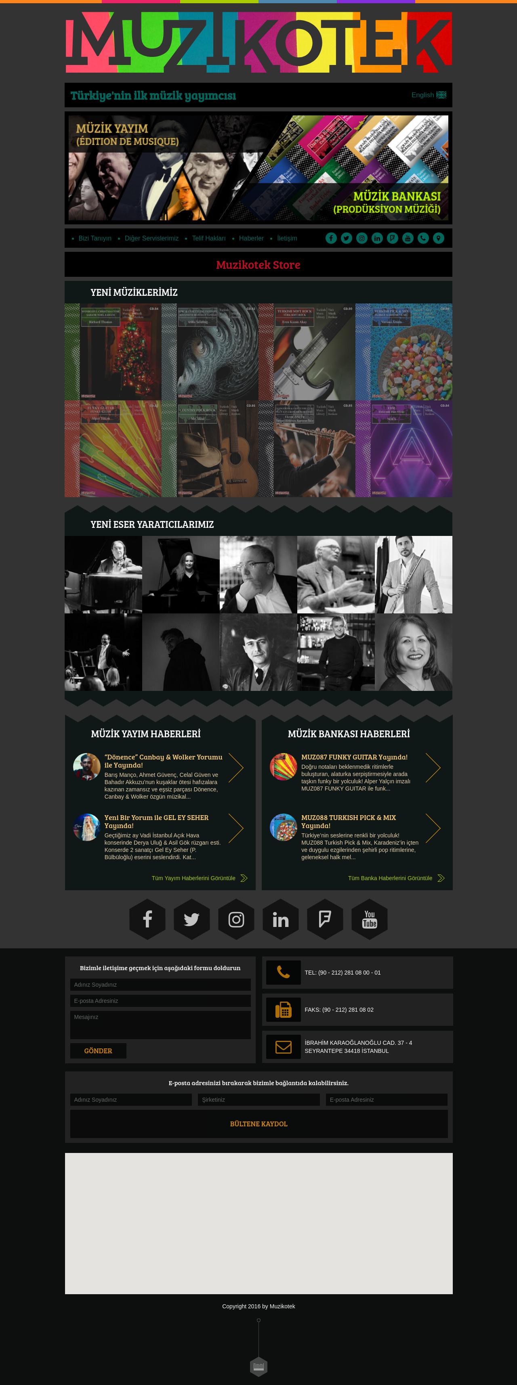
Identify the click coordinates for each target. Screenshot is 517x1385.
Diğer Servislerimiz (152, 238)
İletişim (287, 238)
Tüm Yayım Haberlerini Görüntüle (193, 878)
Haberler (251, 238)
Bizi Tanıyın (95, 238)
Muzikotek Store (258, 264)
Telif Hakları (209, 238)
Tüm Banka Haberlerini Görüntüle (390, 878)
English (429, 95)
